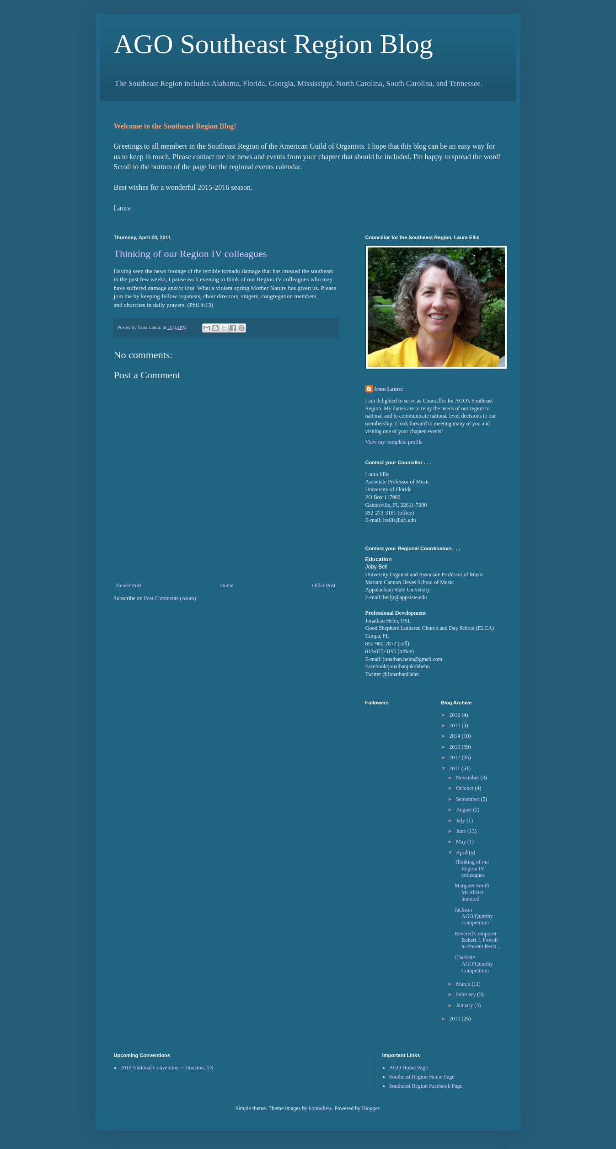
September (468, 799)
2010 (456, 1018)
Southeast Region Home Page (422, 1077)
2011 (456, 768)
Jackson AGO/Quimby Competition (474, 916)
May (461, 841)
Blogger (370, 1108)
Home (226, 585)
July (461, 820)
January (465, 1005)
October (465, 788)
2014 (456, 736)
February (466, 994)
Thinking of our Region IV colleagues (190, 253)
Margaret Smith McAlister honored (472, 892)
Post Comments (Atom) (170, 598)
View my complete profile (394, 442)
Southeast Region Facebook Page (425, 1086)
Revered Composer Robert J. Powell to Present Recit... (477, 940)
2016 (456, 715)
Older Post (324, 585)
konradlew (320, 1108)
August (464, 809)
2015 (456, 725)
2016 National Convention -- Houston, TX (167, 1067)
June (461, 831)
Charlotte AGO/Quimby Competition (474, 964)
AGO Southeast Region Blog (273, 44)
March (463, 984)
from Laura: (389, 389)
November (468, 777)
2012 (456, 757)
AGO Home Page (408, 1067)
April (462, 852)
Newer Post (129, 585)
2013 (456, 747)
